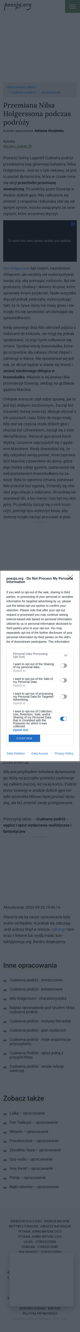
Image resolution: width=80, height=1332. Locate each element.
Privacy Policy (64, 753)
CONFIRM (24, 738)
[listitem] (40, 655)
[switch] (63, 665)
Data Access (39, 753)
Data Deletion (16, 753)
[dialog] (40, 666)
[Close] (72, 579)
